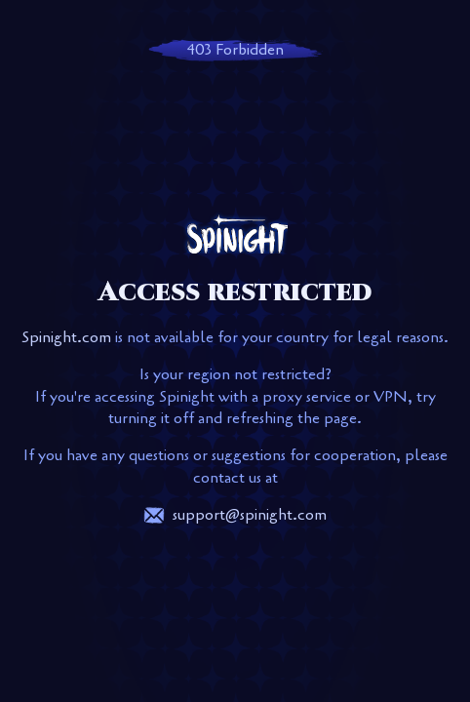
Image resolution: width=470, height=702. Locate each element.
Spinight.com (66, 337)
